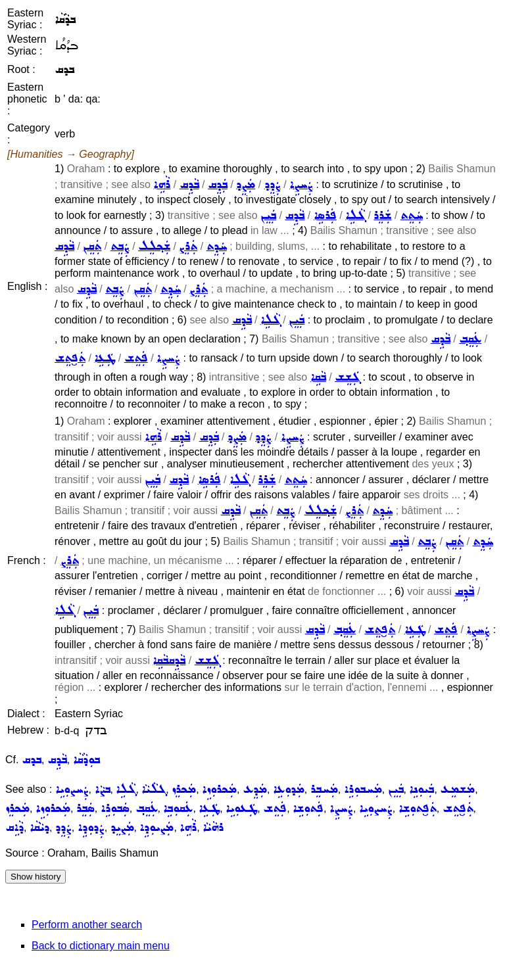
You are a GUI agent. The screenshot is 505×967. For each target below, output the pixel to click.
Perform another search (87, 924)
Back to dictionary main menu (101, 945)
